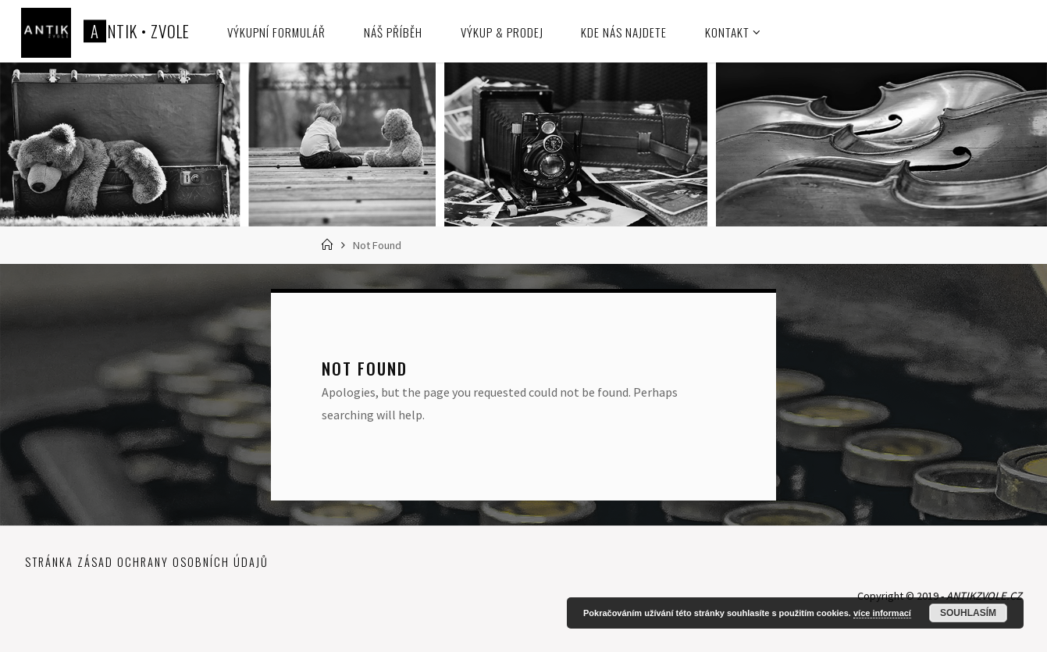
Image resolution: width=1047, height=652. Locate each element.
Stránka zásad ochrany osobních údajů (147, 562)
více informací (882, 613)
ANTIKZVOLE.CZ (984, 596)
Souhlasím (968, 612)
